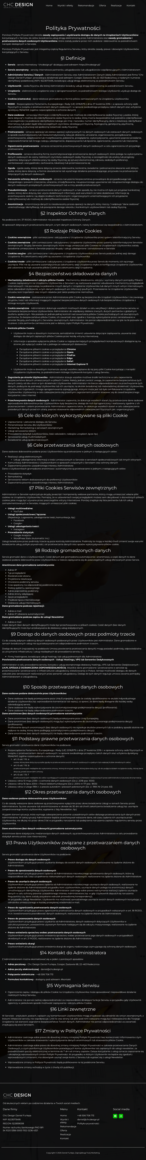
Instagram (19, 529)
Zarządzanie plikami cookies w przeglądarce (47, 349)
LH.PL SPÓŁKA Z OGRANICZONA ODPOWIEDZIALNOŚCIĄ (34, 667)
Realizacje (116, 5)
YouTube (18, 511)
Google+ (18, 523)
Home (49, 5)
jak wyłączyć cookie (32, 344)
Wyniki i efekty (65, 5)
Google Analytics (22, 535)
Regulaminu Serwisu (69, 49)
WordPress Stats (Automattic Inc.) (31, 538)
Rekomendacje (86, 5)
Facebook (19, 520)
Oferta (102, 5)
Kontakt (131, 5)
